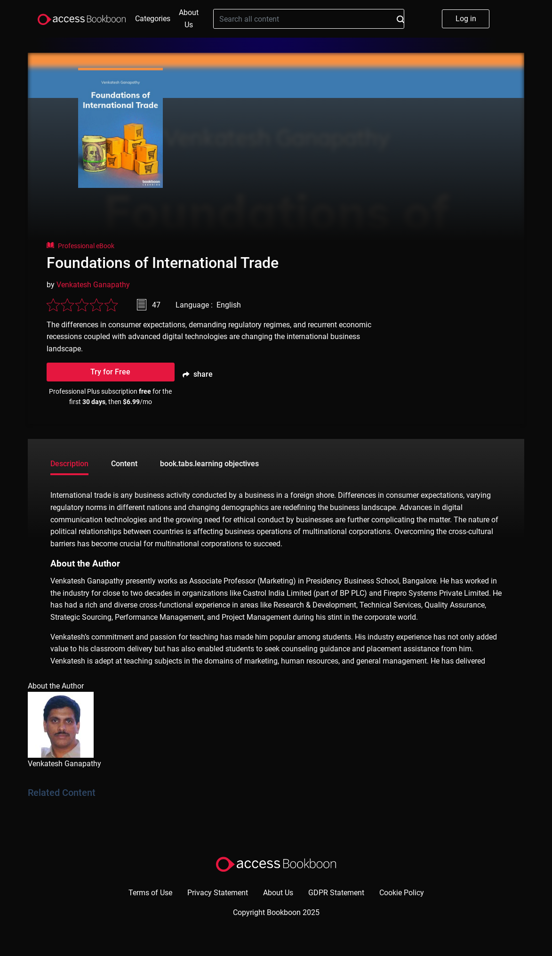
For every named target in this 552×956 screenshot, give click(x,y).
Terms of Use (150, 892)
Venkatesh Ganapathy (93, 284)
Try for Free (110, 371)
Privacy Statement (217, 892)
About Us (189, 18)
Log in (466, 18)
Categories (152, 18)
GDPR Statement (336, 892)
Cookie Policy (401, 892)
